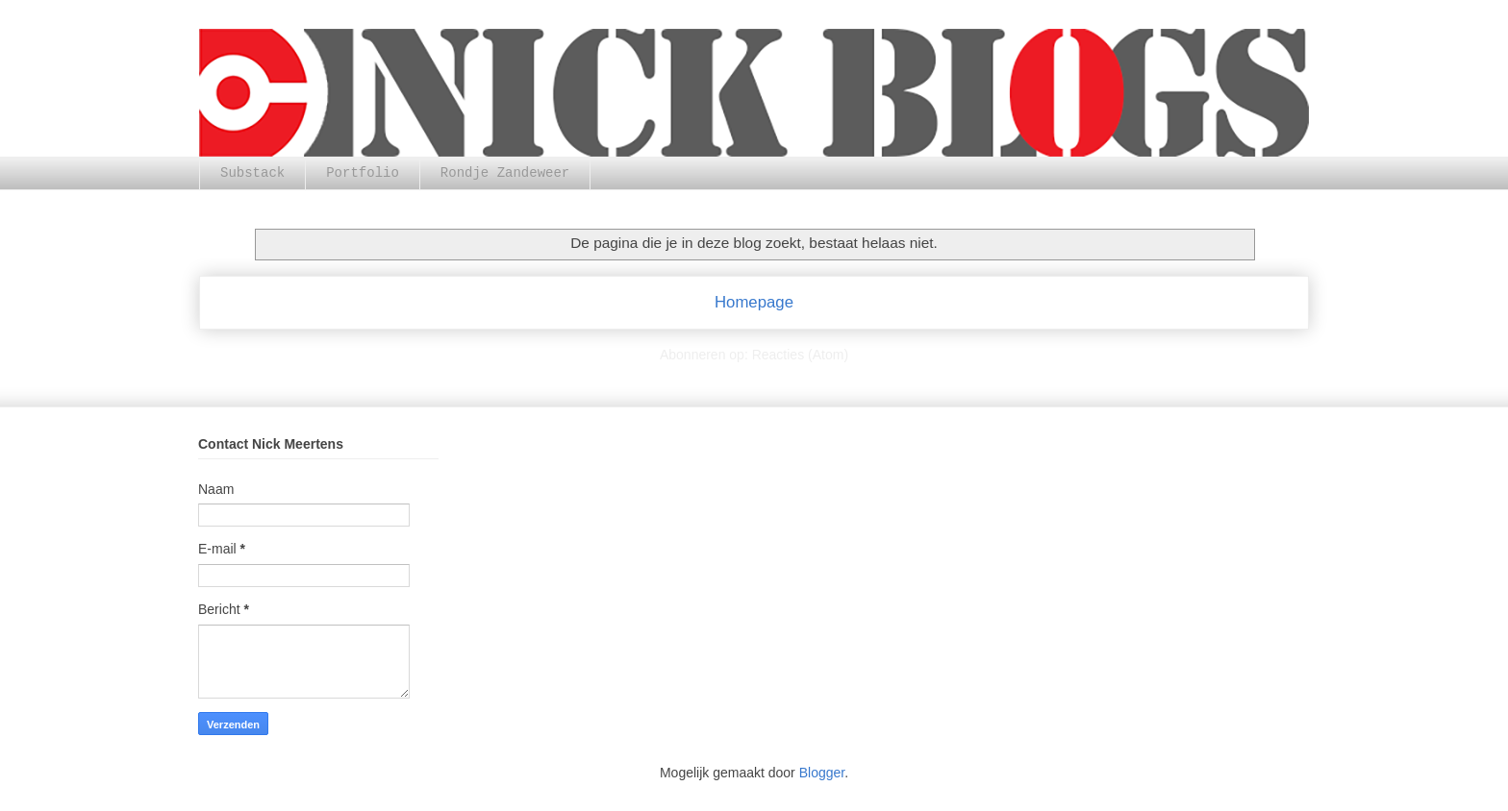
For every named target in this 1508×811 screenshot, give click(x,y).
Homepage (754, 302)
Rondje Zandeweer (504, 173)
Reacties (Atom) (800, 354)
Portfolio (362, 173)
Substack (252, 173)
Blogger (821, 772)
